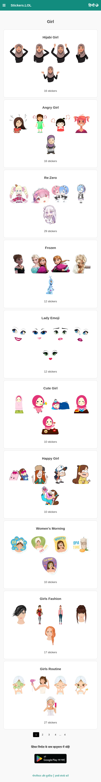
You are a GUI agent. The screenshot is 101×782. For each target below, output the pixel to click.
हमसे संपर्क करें (62, 775)
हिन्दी (93, 5)
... (60, 734)
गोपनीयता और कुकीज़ (42, 775)
